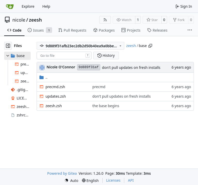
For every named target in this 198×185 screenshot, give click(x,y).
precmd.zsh (55, 86)
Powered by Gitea (62, 173)
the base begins (105, 105)
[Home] (10, 6)
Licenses (113, 180)
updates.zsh (55, 96)
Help (46, 6)
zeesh (35, 19)
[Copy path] (150, 46)
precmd (98, 86)
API (131, 180)
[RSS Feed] (105, 20)
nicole (18, 19)
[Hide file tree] (8, 46)
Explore (28, 6)
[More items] (190, 30)
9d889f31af (89, 67)
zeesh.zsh (53, 105)
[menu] (71, 180)
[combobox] (64, 55)
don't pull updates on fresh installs (131, 67)
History (106, 55)
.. (43, 77)
